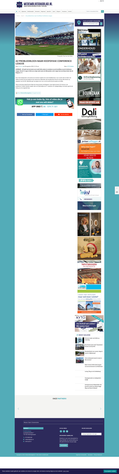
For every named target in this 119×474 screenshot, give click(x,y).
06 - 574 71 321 (50, 106)
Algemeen (24, 11)
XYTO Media (70, 66)
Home (18, 16)
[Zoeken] (102, 11)
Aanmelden (64, 462)
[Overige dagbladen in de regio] (91, 451)
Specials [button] (49, 11)
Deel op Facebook (26, 114)
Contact (70, 11)
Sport (54, 11)
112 (19, 11)
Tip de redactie (63, 114)
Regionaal (43, 11)
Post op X (44, 114)
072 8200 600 (28, 454)
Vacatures (64, 11)
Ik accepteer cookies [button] (110, 471)
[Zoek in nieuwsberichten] (93, 11)
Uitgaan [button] (58, 11)
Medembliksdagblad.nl (38, 4)
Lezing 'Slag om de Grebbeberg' (93, 385)
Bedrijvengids (30, 11)
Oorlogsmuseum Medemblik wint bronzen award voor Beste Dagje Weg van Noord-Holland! (93, 401)
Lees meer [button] (66, 471)
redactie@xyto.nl (29, 456)
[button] (16, 429)
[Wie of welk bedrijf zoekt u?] (91, 23)
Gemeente (37, 11)
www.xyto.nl (28, 458)
